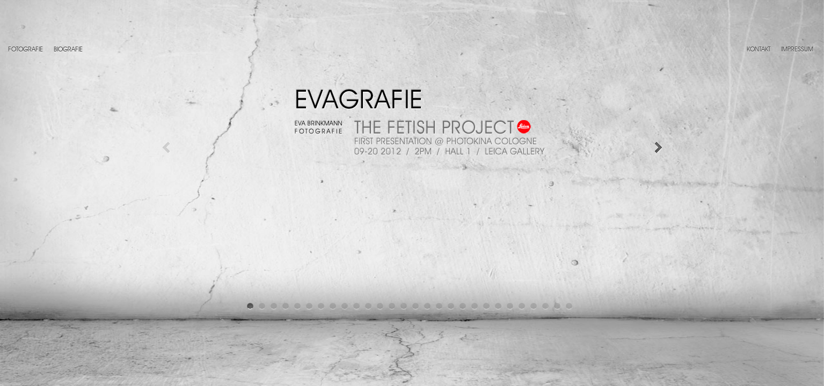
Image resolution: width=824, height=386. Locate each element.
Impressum (797, 50)
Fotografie (25, 50)
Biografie (68, 50)
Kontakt (758, 50)
